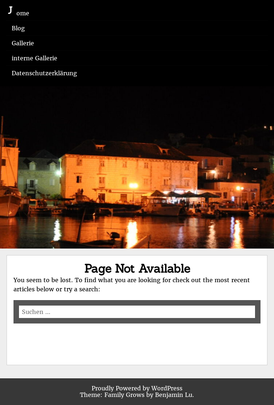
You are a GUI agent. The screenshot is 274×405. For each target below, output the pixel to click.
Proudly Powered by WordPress (137, 388)
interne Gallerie (34, 58)
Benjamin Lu (173, 394)
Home (20, 13)
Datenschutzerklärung (44, 73)
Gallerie (23, 43)
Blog (18, 28)
